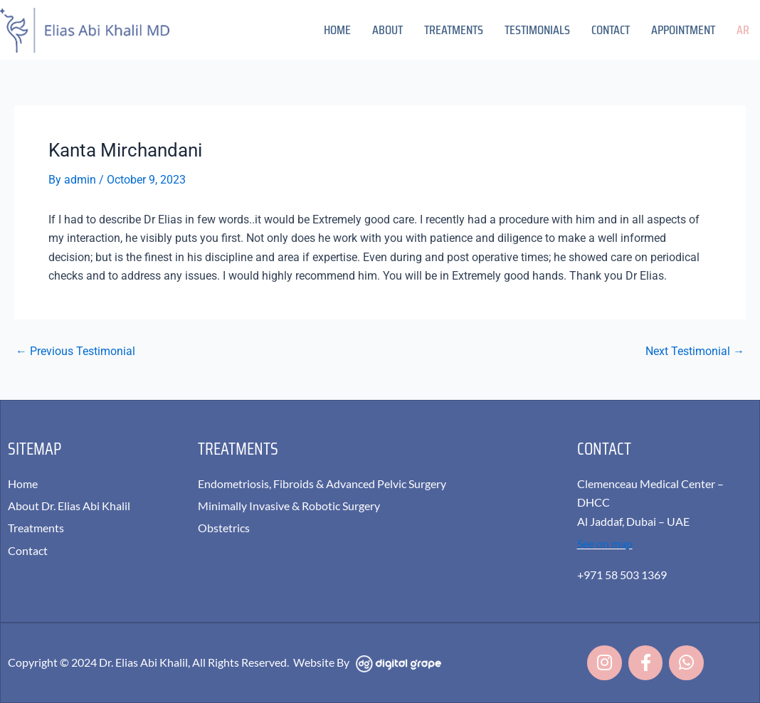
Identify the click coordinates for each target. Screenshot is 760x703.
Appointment (683, 30)
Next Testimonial (694, 351)
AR (743, 30)
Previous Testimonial (75, 351)
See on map (605, 542)
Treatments (453, 30)
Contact (610, 30)
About (387, 30)
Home (337, 30)
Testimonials (537, 30)
